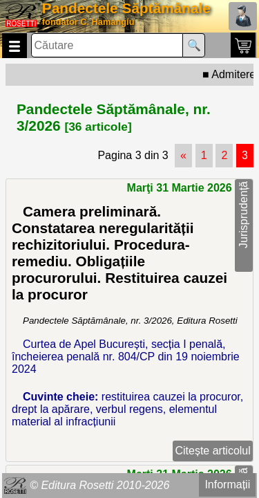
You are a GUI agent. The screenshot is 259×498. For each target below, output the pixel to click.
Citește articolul (212, 450)
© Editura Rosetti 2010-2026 (99, 485)
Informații (227, 484)
